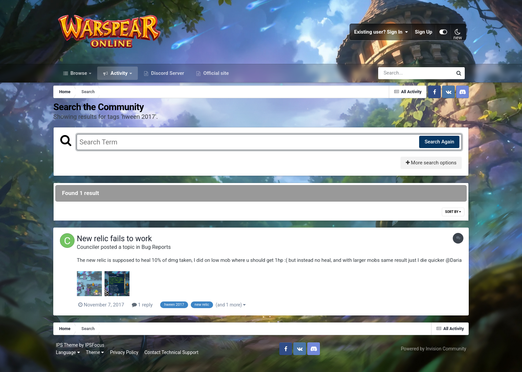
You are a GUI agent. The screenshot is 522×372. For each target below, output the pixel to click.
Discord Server (167, 76)
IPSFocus (96, 354)
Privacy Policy (126, 362)
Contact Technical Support (173, 362)
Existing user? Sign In (380, 33)
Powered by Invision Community (432, 358)
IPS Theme (68, 354)
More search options (426, 166)
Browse (79, 76)
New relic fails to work (119, 241)
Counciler (93, 250)
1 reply (147, 315)
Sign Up (422, 33)
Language (69, 362)
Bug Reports (161, 250)
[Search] (396, 76)
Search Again (435, 145)
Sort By (449, 215)
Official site (215, 76)
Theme (96, 362)
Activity (119, 76)
